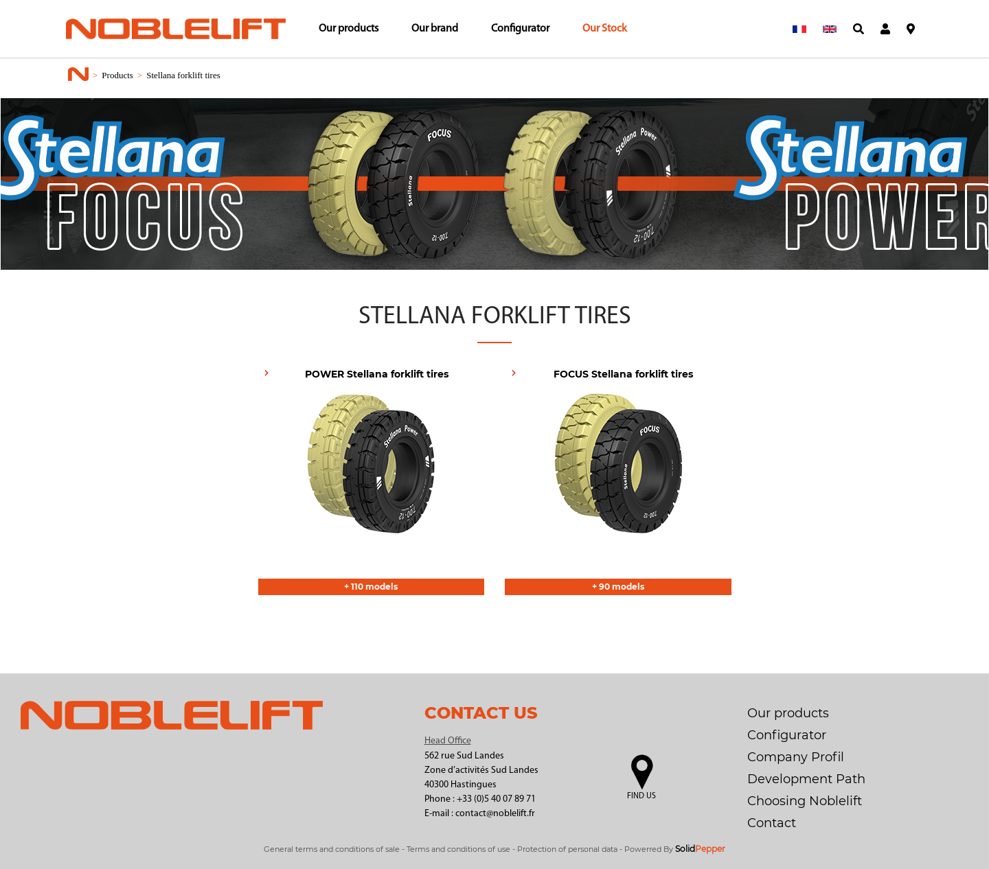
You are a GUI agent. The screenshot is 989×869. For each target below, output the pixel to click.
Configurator (520, 28)
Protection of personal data (567, 849)
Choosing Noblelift (804, 801)
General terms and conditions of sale (332, 849)
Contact (771, 823)
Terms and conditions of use (458, 849)
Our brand (434, 28)
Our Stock (604, 28)
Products (117, 75)
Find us (641, 796)
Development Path (806, 779)
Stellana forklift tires (183, 75)
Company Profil (795, 757)
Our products (348, 28)
